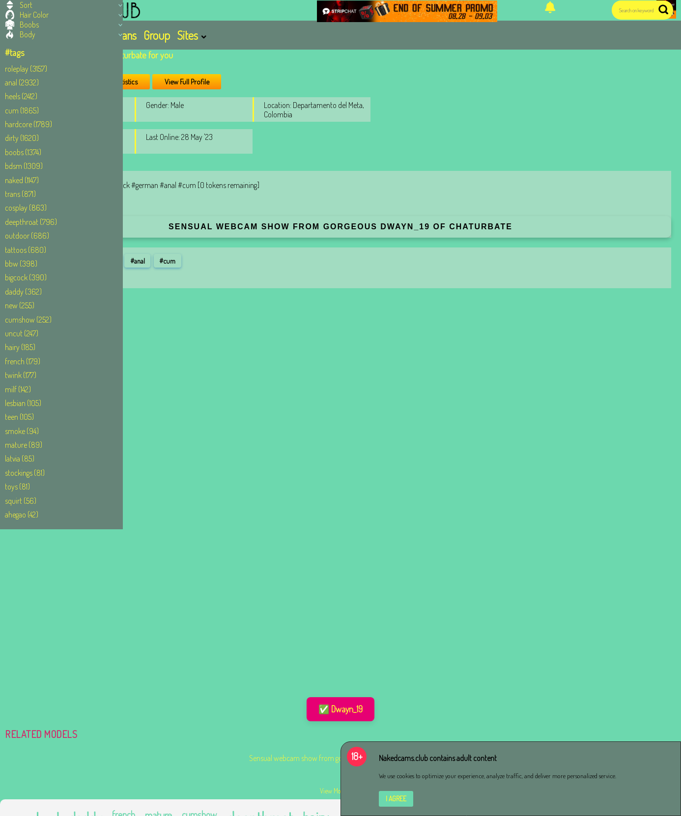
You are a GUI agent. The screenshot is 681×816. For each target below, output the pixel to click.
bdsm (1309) (24, 166)
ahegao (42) (21, 514)
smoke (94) (22, 431)
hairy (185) (20, 347)
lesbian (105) (23, 403)
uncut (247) (21, 333)
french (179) (22, 361)
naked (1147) (22, 180)
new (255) (19, 305)
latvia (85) (19, 458)
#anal (137, 260)
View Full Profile (187, 81)
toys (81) (17, 486)
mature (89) (23, 445)
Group (156, 35)
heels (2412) (21, 96)
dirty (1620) (22, 138)
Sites (187, 35)
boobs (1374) (23, 152)
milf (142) (18, 389)
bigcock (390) (26, 277)
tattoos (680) (25, 250)
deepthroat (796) (31, 222)
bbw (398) (21, 264)
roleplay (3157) (26, 69)
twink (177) (20, 375)
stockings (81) (25, 473)
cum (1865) (22, 110)
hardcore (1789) (28, 124)
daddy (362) (23, 292)
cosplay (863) (26, 208)
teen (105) (19, 417)
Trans (125, 35)
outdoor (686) (27, 236)
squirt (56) (20, 501)
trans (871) (20, 194)
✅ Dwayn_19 (340, 709)
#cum (167, 260)
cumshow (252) (28, 320)
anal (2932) (22, 82)
